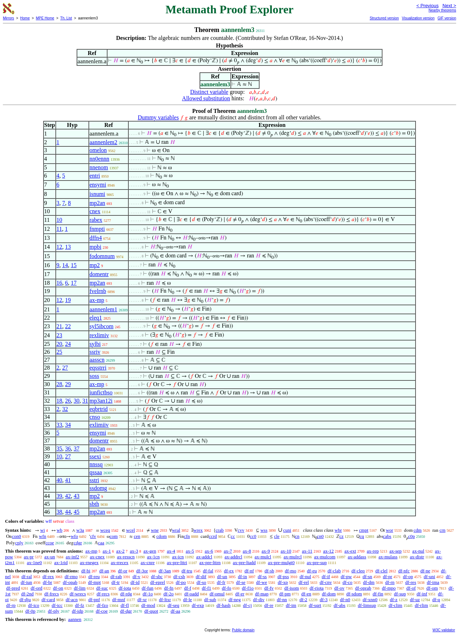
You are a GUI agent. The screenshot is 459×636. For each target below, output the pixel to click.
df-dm (369, 582)
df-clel (381, 570)
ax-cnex (97, 556)
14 (65, 265)
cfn (187, 536)
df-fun (147, 588)
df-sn (367, 576)
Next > (449, 5)
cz (341, 536)
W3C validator (443, 630)
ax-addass (357, 556)
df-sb (269, 570)
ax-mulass (388, 556)
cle (276, 536)
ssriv (94, 352)
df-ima (433, 582)
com (114, 536)
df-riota (316, 588)
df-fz (79, 605)
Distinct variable (209, 92)
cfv (93, 536)
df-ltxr (165, 599)
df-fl (124, 605)
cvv (241, 530)
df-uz (415, 599)
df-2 (303, 599)
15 (74, 265)
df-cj (247, 605)
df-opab (70, 582)
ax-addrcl (233, 556)
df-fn (169, 588)
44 (68, 512)
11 (59, 229)
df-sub (210, 599)
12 (59, 247)
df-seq (173, 605)
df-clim (395, 605)
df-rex (48, 576)
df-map (262, 593)
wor (389, 530)
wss (263, 530)
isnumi (97, 194)
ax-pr (28, 556)
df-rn (390, 582)
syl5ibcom (101, 326)
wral (176, 530)
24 (68, 344)
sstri (94, 480)
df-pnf (94, 599)
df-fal (208, 570)
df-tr (115, 582)
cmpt (363, 530)
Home (25, 18)
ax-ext (350, 551)
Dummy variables (158, 117)
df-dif (201, 576)
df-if (326, 576)
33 (59, 425)
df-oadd (191, 593)
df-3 (324, 599)
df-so (201, 582)
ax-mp (96, 300)
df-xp (283, 582)
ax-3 (134, 551)
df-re (268, 605)
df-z (394, 599)
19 (68, 300)
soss (94, 376)
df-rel (304, 582)
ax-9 (266, 551)
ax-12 (328, 551)
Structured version (384, 18)
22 (68, 326)
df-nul (305, 576)
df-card (48, 599)
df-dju (25, 599)
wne (155, 530)
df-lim (80, 588)
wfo (74, 536)
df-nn (282, 599)
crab (220, 530)
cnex (94, 211)
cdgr (78, 542)
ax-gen (149, 551)
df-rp (10, 605)
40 (59, 480)
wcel (130, 530)
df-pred (13, 588)
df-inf (422, 593)
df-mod (148, 605)
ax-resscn (126, 556)
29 (68, 384)
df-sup (400, 593)
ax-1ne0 (34, 562)
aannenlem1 (103, 309)
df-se (240, 582)
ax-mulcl (262, 556)
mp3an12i (101, 401)
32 (65, 409)
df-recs (103, 593)
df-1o (148, 593)
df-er (239, 593)
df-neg (235, 599)
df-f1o (248, 588)
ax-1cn (153, 556)
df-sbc (157, 576)
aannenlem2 (103, 142)
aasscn (97, 360)
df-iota (125, 588)
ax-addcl (204, 556)
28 (59, 384)
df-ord (36, 588)
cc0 (253, 536)
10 (59, 220)
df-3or (142, 570)
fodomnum (102, 256)
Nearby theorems (442, 10)
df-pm (285, 593)
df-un (222, 576)
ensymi (97, 185)
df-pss (283, 576)
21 (59, 326)
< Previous (427, 5)
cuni (287, 530)
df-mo (290, 570)
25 (59, 352)
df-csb (179, 576)
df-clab (334, 570)
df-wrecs (78, 593)
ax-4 (171, 551)
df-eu (312, 570)
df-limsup (367, 605)
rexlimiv (99, 335)
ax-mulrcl (293, 556)
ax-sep (395, 551)
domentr (99, 274)
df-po (181, 582)
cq (362, 536)
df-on (58, 588)
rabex (95, 220)
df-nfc (404, 570)
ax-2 (120, 551)
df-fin (378, 593)
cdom (161, 536)
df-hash (223, 605)
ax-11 (307, 551)
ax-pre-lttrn (210, 562)
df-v (137, 576)
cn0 (320, 536)
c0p (411, 536)
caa (101, 542)
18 (59, 401)
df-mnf (118, 599)
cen (137, 536)
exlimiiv (99, 425)
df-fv (269, 588)
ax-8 (247, 551)
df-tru (187, 570)
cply (19, 542)
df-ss (262, 576)
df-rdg (126, 593)
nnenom (98, 167)
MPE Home (45, 18)
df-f (187, 588)
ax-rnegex (89, 562)
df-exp (198, 605)
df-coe (101, 611)
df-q (436, 599)
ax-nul (418, 551)
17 (74, 283)
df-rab (116, 576)
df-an (104, 570)
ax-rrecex (119, 562)
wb (60, 530)
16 (59, 283)
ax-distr (417, 556)
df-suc (102, 588)
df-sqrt (315, 605)
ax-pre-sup (317, 562)
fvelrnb (97, 291)
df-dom (329, 593)
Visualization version (418, 18)
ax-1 (107, 551)
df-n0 (345, 599)
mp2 (94, 265)
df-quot (151, 611)
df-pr (387, 576)
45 (76, 512)
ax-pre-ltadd (244, 562)
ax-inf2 (72, 556)
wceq (105, 530)
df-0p (30, 611)
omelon (98, 150)
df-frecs (51, 593)
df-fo (226, 588)
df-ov (339, 588)
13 (68, 247)
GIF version (446, 18)
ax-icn (178, 556)
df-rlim (421, 605)
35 (59, 448)
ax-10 (286, 551)
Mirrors (8, 18)
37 (76, 448)
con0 (16, 536)
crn (443, 530)
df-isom (291, 588)
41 (68, 480)
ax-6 (209, 551)
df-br (47, 582)
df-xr (142, 599)
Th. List (66, 18)
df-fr (221, 582)
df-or (122, 570)
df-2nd (27, 593)
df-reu (94, 576)
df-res (410, 582)
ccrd (213, 536)
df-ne (425, 570)
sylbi (95, 344)
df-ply (53, 611)
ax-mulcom (324, 556)
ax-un (49, 556)
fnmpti (97, 229)
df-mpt (94, 582)
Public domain (243, 630)
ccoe (49, 542)
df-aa (175, 611)
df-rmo (71, 576)
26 (68, 401)
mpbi (95, 247)
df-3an (165, 570)
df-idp (77, 611)
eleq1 (95, 318)
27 (65, 368)
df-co (347, 582)
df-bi (85, 570)
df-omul (217, 593)
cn (297, 536)
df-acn (72, 599)
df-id (134, 582)
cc (233, 536)
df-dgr (126, 611)
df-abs (339, 605)
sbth (94, 504)
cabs (387, 536)
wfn (42, 536)
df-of (411, 588)
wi (42, 530)
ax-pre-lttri (177, 562)
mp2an (97, 203)
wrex (198, 530)
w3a (80, 530)
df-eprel (157, 582)
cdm (418, 530)
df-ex (229, 570)
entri (94, 176)
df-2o (169, 593)
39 (59, 496)
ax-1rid (61, 562)
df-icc (57, 605)
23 (59, 335)
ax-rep (372, 551)
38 (59, 512)
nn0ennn (99, 159)
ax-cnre (148, 562)
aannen (74, 619)
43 (76, 496)
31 (85, 401)
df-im (291, 605)
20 (59, 344)
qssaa (95, 472)
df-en (306, 593)
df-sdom (354, 593)
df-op (408, 576)
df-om (432, 588)
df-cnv (326, 582)
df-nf (249, 570)
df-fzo (102, 605)
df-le (187, 599)
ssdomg (98, 488)
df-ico (33, 605)
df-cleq (358, 570)
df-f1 (206, 588)
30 (76, 401)
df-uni (429, 576)
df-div (259, 599)
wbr (338, 530)
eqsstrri (97, 368)
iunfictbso (101, 392)
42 (68, 496)
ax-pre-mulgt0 (281, 562)
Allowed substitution (206, 98)
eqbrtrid (98, 409)
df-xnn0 (370, 599)
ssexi (95, 456)
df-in (242, 576)
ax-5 (190, 551)
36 (68, 448)
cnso (94, 417)
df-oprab (363, 588)
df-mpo (388, 588)
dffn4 (95, 238)
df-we (261, 582)
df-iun (26, 582)
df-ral (27, 576)
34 (68, 425)
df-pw (346, 576)
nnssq (95, 464)
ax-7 (228, 551)
